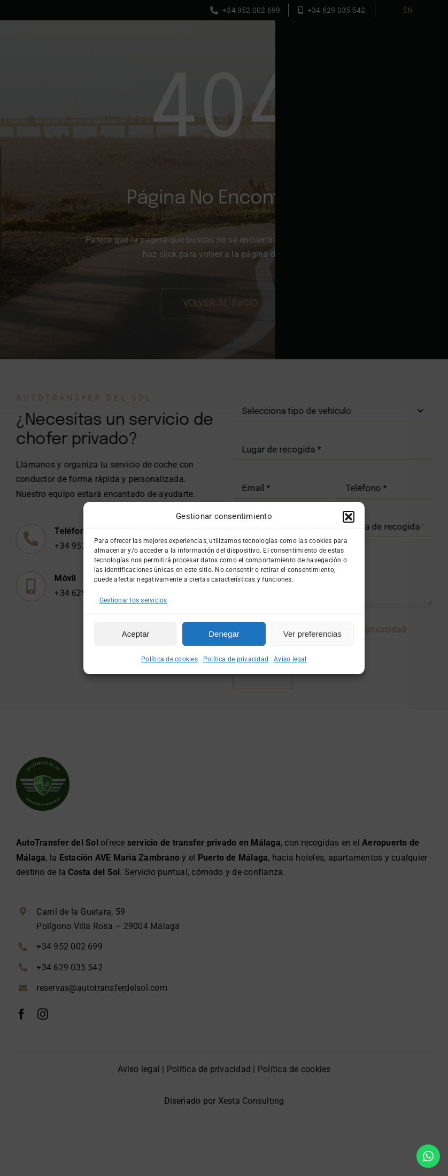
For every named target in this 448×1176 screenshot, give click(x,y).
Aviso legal (290, 659)
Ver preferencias (312, 633)
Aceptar (136, 633)
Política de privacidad (235, 659)
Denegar (224, 633)
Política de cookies (169, 659)
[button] (348, 516)
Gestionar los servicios (133, 600)
